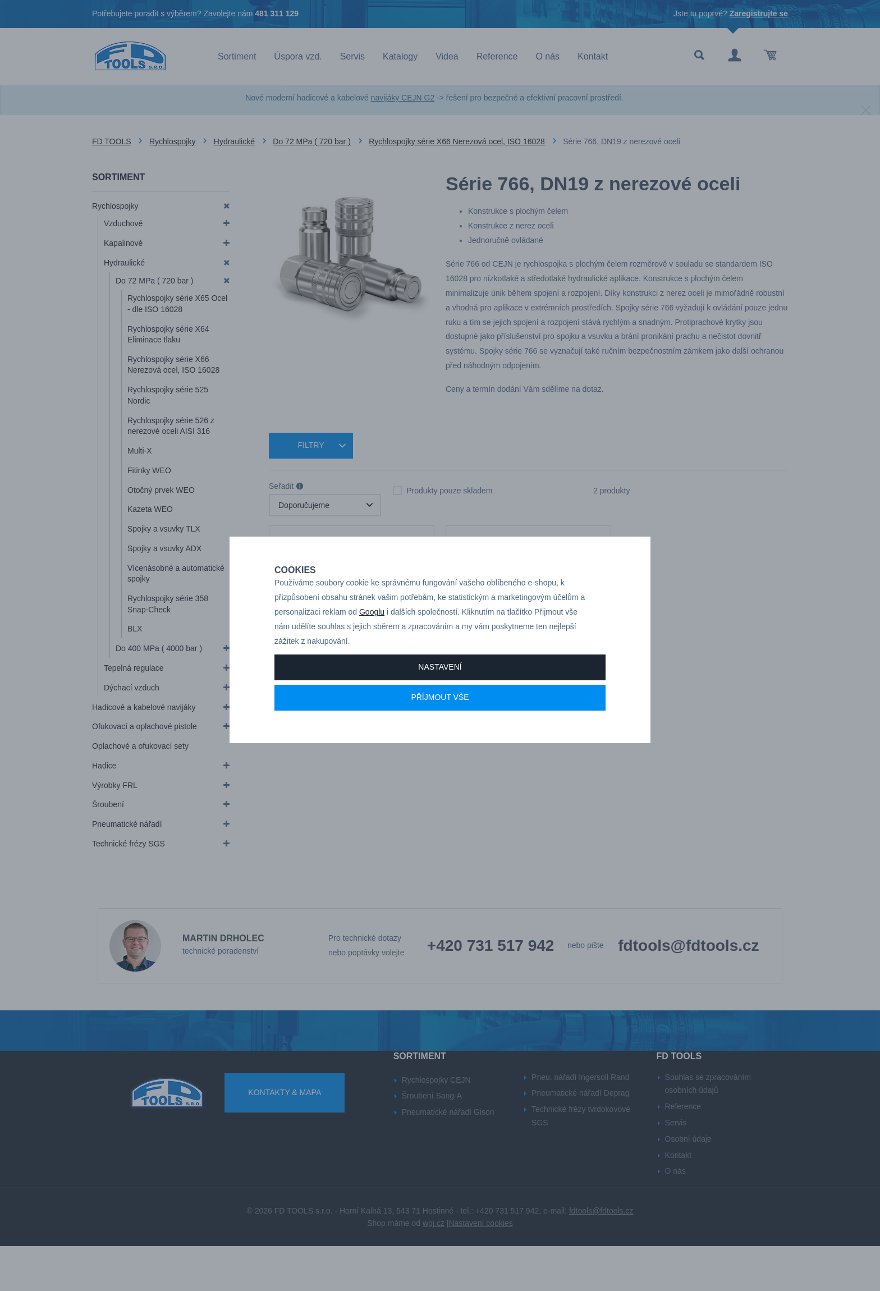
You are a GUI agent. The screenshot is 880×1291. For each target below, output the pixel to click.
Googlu (371, 651)
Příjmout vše (440, 736)
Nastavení (439, 706)
